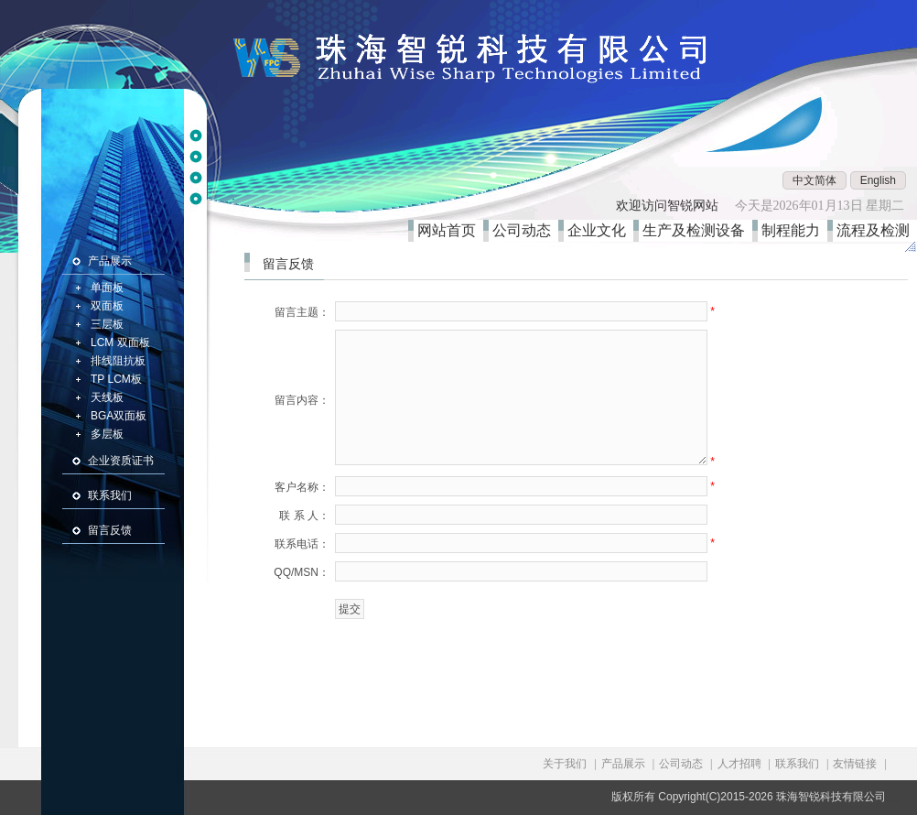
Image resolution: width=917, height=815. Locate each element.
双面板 (107, 305)
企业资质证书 (121, 460)
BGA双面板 (118, 415)
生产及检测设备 (697, 230)
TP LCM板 (116, 379)
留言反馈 (110, 530)
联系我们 (110, 495)
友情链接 (855, 763)
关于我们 (565, 763)
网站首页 (450, 230)
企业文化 (600, 230)
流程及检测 (876, 230)
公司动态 (525, 230)
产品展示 (110, 261)
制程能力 (794, 230)
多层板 (107, 434)
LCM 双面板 (120, 342)
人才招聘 (739, 763)
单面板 (107, 287)
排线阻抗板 (118, 360)
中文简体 (814, 180)
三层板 (107, 324)
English (878, 180)
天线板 (107, 397)
